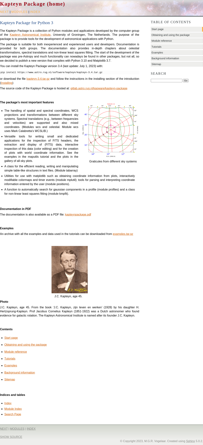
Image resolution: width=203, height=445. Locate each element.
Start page (11, 337)
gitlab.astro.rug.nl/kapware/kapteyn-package (99, 88)
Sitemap (9, 379)
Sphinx (190, 441)
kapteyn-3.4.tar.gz (37, 78)
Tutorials (9, 358)
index (35, 11)
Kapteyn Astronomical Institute (30, 34)
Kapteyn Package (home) (32, 4)
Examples (10, 365)
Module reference (15, 351)
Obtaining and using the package (25, 344)
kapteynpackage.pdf (78, 214)
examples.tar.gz (123, 233)
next (4, 11)
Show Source (11, 436)
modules (19, 11)
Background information (19, 372)
